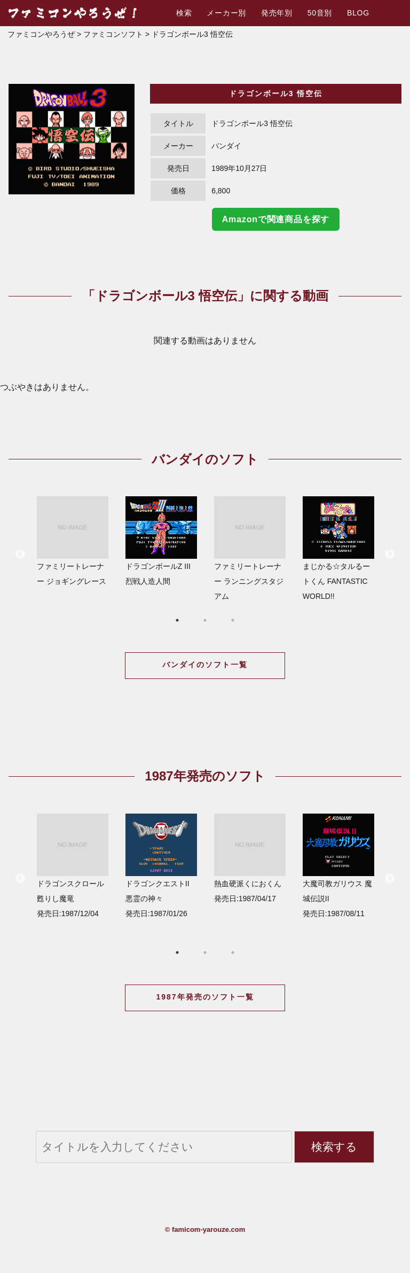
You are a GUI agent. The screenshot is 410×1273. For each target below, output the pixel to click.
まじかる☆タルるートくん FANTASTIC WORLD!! (338, 548)
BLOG (358, 13)
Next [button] (389, 554)
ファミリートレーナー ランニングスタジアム (250, 548)
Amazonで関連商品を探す (275, 219)
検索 (184, 13)
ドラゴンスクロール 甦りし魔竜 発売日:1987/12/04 (72, 866)
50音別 (320, 13)
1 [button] (177, 620)
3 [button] (232, 620)
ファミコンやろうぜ (41, 34)
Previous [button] (20, 554)
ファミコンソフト (113, 34)
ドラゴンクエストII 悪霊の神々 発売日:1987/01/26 (161, 866)
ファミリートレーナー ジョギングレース (72, 540)
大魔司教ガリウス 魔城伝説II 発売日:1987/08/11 (338, 866)
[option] (72, 139)
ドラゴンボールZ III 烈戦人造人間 (161, 540)
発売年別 (277, 13)
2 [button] (205, 620)
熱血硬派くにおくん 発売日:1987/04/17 (250, 858)
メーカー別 (226, 13)
